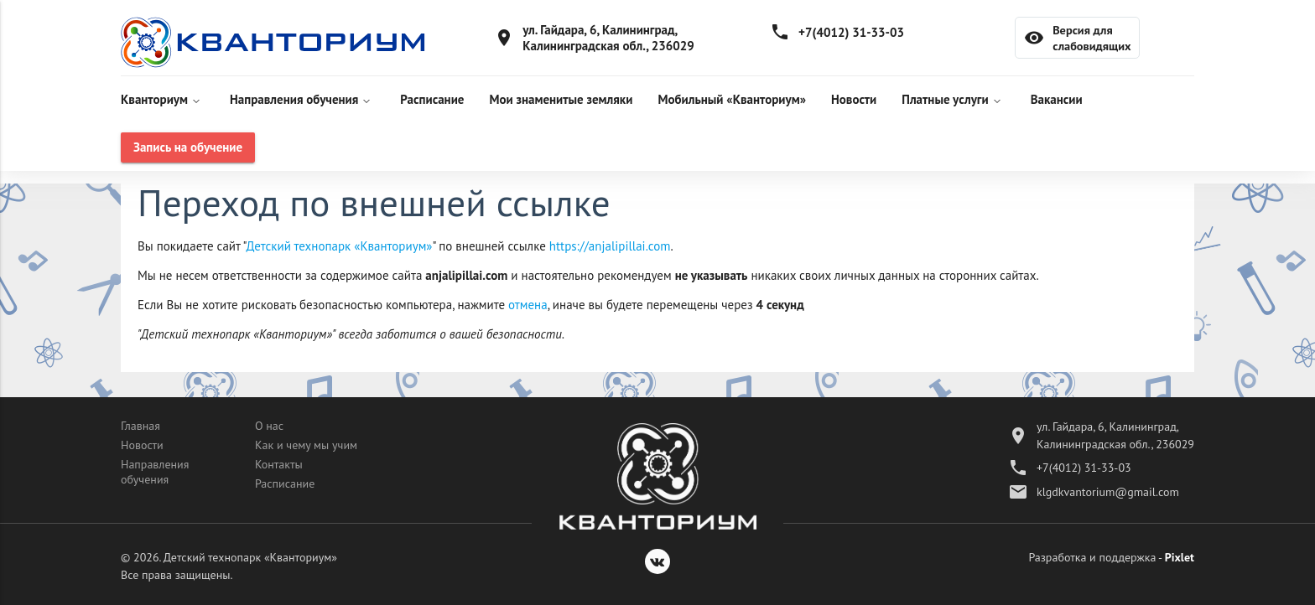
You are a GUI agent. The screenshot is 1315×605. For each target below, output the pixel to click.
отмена (528, 305)
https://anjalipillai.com (610, 246)
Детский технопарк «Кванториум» (340, 246)
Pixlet (1179, 557)
